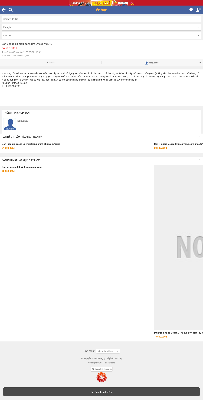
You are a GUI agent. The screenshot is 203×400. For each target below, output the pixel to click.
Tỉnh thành (89, 351)
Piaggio (7, 27)
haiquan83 (22, 121)
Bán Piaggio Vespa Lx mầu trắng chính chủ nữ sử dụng (31, 144)
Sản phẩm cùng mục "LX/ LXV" (21, 160)
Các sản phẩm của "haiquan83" (22, 137)
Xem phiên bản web (102, 369)
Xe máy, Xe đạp (10, 19)
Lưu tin (50, 62)
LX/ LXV (7, 35)
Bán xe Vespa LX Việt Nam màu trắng (22, 167)
